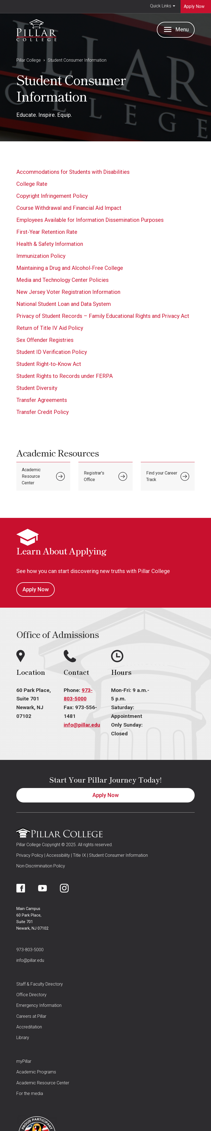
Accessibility (58, 855)
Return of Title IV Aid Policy (49, 328)
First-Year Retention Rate (46, 232)
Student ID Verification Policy (51, 352)
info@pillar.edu (82, 725)
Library (22, 1037)
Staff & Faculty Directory (39, 984)
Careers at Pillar (31, 1016)
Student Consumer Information (77, 60)
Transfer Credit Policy (42, 412)
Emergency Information (39, 1005)
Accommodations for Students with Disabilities (73, 172)
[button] (163, 6)
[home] (36, 28)
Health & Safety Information (49, 244)
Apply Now (35, 589)
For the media (29, 1093)
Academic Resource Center (42, 1082)
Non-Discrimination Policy (40, 866)
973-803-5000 (30, 949)
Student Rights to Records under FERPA (64, 376)
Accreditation (29, 1026)
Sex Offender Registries (45, 340)
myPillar (23, 1061)
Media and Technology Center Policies (62, 280)
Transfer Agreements (41, 400)
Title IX (79, 855)
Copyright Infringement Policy (52, 196)
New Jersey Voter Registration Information (68, 292)
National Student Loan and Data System (63, 304)
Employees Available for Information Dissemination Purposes (90, 220)
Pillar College (28, 60)
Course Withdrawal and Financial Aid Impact (68, 208)
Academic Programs (36, 1072)
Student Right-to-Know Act (48, 364)
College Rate (31, 184)
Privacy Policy (29, 855)
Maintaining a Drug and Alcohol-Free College (69, 268)
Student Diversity (36, 388)
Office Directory (31, 994)
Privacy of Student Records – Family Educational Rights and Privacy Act (102, 316)
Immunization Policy (40, 256)
